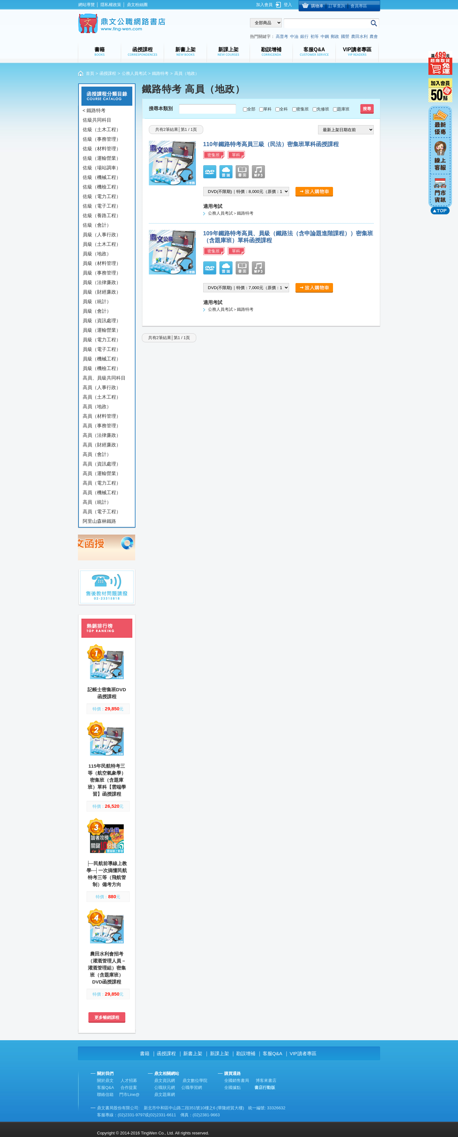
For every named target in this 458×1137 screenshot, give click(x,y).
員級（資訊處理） (102, 320)
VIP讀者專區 (303, 1053)
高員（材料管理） (102, 416)
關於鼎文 (105, 1080)
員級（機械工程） (102, 358)
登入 (288, 4)
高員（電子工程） (102, 511)
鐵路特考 (160, 73)
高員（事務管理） (102, 425)
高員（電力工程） (102, 483)
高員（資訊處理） (102, 463)
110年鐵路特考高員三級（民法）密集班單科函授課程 (271, 144)
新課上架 (219, 1053)
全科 (284, 109)
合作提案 (129, 1087)
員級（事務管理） (102, 272)
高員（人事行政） (102, 387)
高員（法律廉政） (102, 435)
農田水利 (359, 36)
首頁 (90, 73)
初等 (314, 36)
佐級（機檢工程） (102, 186)
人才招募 (129, 1080)
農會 (374, 36)
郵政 (335, 36)
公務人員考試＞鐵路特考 (230, 213)
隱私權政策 (111, 4)
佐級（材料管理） (102, 148)
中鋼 (325, 36)
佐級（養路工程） (102, 215)
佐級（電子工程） (102, 206)
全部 (251, 109)
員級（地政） (97, 253)
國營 (345, 36)
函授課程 (108, 73)
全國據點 (232, 1087)
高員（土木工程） (102, 397)
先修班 (323, 109)
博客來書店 (266, 1080)
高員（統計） (97, 502)
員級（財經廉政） (102, 292)
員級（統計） (97, 301)
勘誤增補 (245, 1053)
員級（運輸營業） (102, 330)
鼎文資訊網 (164, 1080)
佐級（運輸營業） (102, 158)
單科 (267, 109)
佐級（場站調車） (102, 167)
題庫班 (343, 109)
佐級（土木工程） (102, 129)
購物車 (317, 6)
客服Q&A (272, 1053)
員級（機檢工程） (102, 368)
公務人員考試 (134, 73)
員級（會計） (97, 311)
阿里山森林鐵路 (99, 521)
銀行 (304, 36)
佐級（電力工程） (102, 196)
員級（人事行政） (102, 234)
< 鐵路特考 (94, 110)
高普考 (282, 36)
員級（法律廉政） (102, 282)
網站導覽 (86, 4)
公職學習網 (191, 1087)
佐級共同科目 (97, 120)
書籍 (144, 1053)
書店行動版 (264, 1087)
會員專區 (358, 6)
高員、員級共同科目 (104, 377)
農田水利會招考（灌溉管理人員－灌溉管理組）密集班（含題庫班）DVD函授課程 (107, 967)
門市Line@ (129, 1094)
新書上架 (192, 1053)
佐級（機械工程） (102, 177)
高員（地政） (97, 406)
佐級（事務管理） (102, 139)
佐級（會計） (97, 225)
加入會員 (264, 4)
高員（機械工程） (102, 492)
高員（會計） (97, 454)
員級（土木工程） (102, 244)
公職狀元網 (164, 1087)
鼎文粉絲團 (137, 4)
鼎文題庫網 (164, 1094)
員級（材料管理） (102, 263)
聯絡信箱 (105, 1094)
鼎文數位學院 (195, 1080)
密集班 (302, 109)
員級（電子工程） (102, 349)
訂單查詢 (337, 6)
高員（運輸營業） (102, 473)
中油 (294, 36)
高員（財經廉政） (102, 444)
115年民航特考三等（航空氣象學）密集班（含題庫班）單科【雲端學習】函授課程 (107, 780)
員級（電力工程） (102, 339)
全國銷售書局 (236, 1080)
